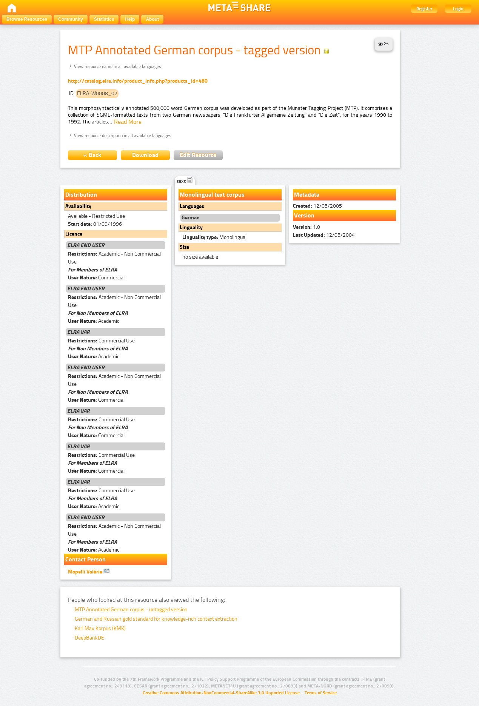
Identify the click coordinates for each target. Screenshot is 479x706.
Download (145, 155)
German (191, 217)
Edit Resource (198, 155)
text (185, 181)
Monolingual (214, 237)
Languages (192, 206)
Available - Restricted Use (96, 216)
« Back (92, 155)
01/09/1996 (95, 224)
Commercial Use (101, 341)
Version (304, 215)
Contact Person (85, 559)
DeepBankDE (89, 638)
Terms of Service (321, 692)
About (152, 19)
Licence (73, 234)
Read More (128, 121)
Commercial (96, 277)
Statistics (104, 19)
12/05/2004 (324, 235)
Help (130, 19)
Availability (78, 206)
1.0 (306, 227)
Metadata (306, 194)
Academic (93, 321)
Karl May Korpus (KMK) (100, 628)
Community (70, 19)
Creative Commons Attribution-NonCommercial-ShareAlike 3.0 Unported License (221, 692)
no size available (200, 257)
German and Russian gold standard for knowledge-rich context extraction (156, 619)
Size (184, 247)
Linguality (191, 227)
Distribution (81, 194)
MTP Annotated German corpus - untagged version (131, 609)
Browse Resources (26, 19)
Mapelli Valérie (88, 571)
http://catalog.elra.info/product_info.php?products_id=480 (138, 81)
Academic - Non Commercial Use (114, 258)
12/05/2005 (317, 206)
